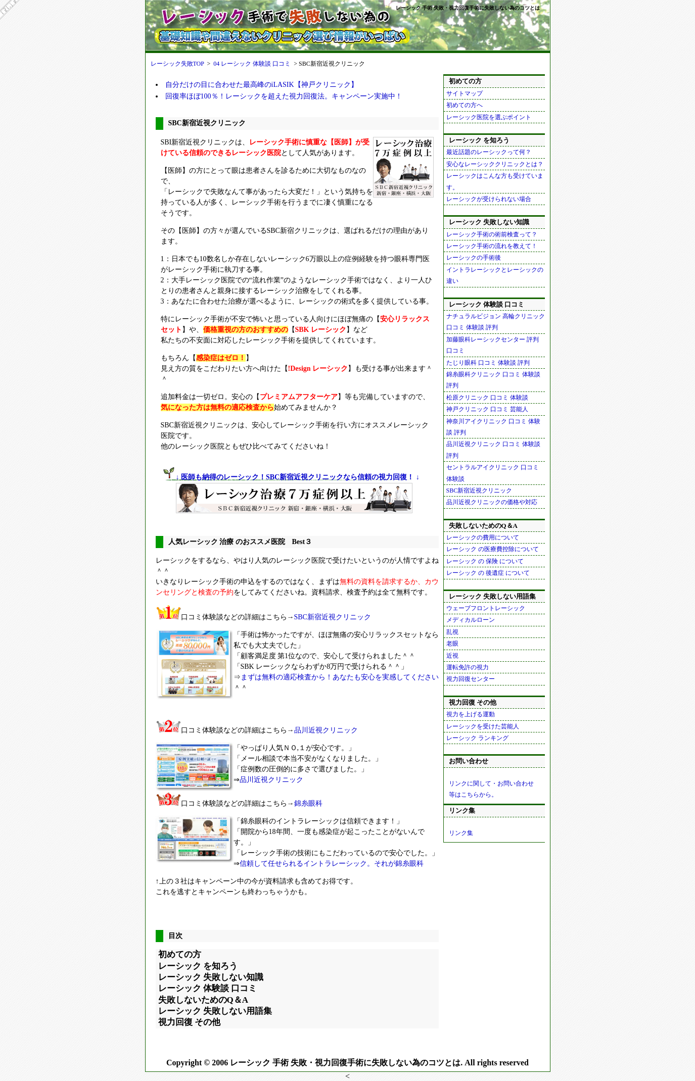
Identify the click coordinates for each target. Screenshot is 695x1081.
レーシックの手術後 (473, 257)
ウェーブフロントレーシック (485, 608)
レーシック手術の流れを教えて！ (491, 246)
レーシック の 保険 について (485, 561)
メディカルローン (470, 619)
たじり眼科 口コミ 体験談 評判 (488, 362)
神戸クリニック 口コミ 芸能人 (487, 409)
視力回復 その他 (189, 1022)
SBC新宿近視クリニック (332, 617)
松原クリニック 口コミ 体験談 (487, 397)
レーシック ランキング (477, 738)
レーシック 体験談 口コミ (207, 988)
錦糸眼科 (308, 803)
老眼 (452, 643)
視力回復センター (470, 678)
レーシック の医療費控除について (492, 549)
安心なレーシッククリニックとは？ (494, 164)
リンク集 (461, 833)
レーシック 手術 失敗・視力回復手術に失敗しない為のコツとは (468, 8)
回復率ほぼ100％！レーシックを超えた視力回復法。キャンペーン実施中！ (283, 96)
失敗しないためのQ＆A (203, 1000)
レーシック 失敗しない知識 (210, 977)
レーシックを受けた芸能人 (482, 726)
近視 (452, 655)
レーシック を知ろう (198, 966)
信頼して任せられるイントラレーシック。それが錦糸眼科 (332, 863)
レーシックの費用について (482, 537)
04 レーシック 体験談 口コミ (252, 63)
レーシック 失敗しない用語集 (215, 1011)
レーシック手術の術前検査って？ (491, 234)
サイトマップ (464, 93)
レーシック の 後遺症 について (488, 572)
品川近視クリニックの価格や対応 (491, 502)
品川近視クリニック (326, 730)
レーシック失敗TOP (177, 63)
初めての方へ (464, 105)
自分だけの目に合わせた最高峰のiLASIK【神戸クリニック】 (261, 84)
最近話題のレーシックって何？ (488, 152)
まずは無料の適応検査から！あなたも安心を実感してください (340, 677)
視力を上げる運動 (470, 714)
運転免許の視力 (467, 667)
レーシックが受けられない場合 (488, 199)
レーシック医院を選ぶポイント (488, 117)
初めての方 (179, 954)
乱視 (452, 631)
